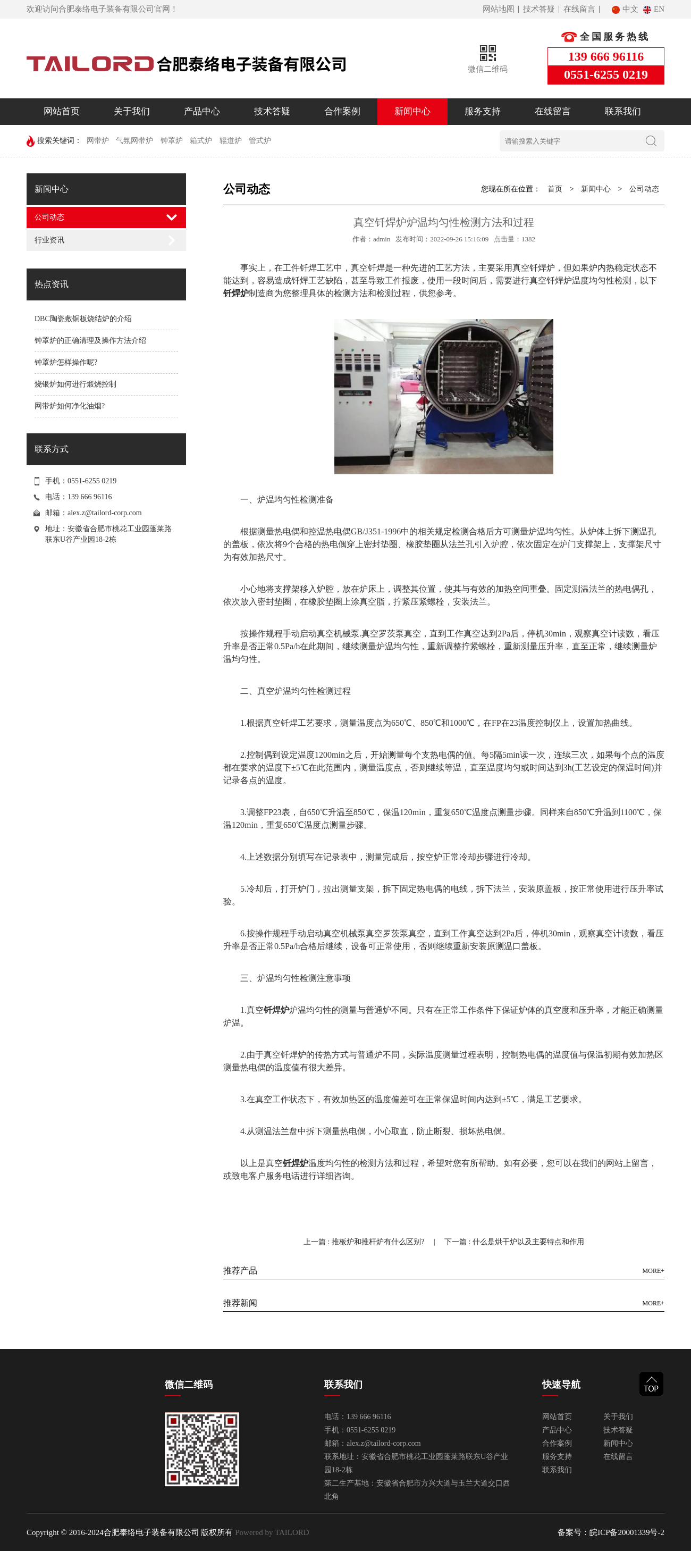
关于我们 (132, 111)
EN (653, 9)
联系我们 (623, 111)
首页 (554, 189)
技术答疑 (539, 9)
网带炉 (98, 141)
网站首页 (62, 111)
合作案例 (342, 111)
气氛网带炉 (134, 141)
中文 (626, 9)
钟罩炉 (172, 141)
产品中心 (202, 111)
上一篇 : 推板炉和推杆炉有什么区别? (365, 1242)
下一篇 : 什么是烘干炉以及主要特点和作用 (514, 1242)
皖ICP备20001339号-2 (626, 1532)
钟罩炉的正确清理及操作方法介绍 (90, 341)
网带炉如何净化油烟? (70, 406)
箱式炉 (201, 141)
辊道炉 (231, 141)
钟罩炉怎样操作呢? (66, 362)
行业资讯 (49, 240)
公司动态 (49, 217)
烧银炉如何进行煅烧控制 (75, 384)
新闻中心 (412, 111)
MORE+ (653, 1271)
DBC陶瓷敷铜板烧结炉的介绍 (83, 319)
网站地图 (499, 9)
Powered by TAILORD (271, 1532)
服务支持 (483, 111)
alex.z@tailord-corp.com (105, 513)
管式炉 (260, 141)
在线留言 (579, 9)
